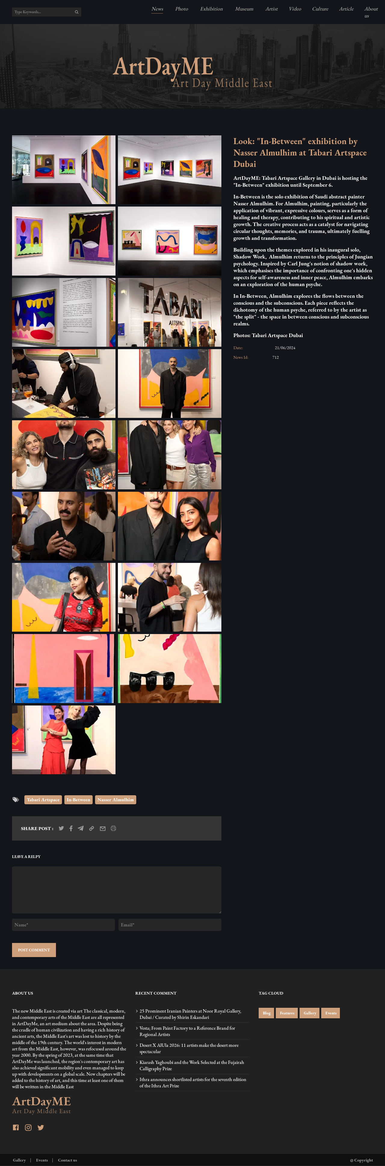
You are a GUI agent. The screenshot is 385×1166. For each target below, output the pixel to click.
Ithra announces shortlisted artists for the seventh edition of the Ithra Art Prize (193, 1082)
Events (331, 1013)
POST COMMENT (34, 950)
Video (294, 8)
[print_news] (113, 828)
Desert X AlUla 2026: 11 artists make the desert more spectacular (189, 1048)
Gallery (309, 1013)
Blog (266, 1013)
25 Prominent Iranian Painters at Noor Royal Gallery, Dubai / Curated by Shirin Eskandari (190, 1014)
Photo (181, 8)
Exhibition (211, 8)
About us (371, 12)
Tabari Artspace (43, 799)
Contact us (67, 1160)
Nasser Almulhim (115, 799)
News (157, 8)
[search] (77, 12)
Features (286, 1013)
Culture (320, 8)
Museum (243, 8)
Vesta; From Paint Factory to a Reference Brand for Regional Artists (187, 1031)
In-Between (78, 799)
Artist (271, 8)
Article (346, 8)
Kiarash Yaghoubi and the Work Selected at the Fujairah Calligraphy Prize (192, 1065)
